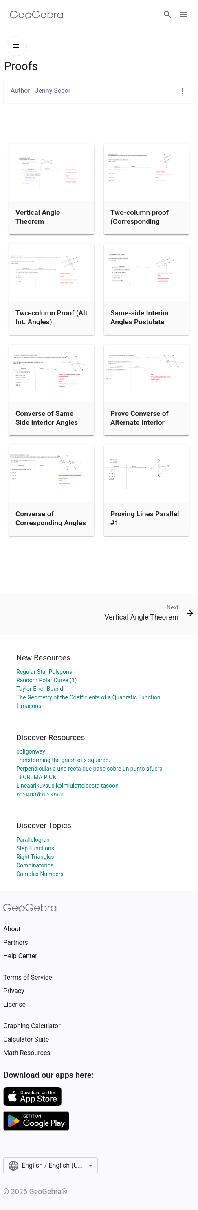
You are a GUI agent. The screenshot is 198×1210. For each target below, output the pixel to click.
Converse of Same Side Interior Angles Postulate (46, 422)
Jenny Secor (52, 90)
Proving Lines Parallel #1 (144, 518)
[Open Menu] (183, 15)
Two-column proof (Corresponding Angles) (139, 221)
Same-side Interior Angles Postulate (139, 317)
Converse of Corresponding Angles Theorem (50, 523)
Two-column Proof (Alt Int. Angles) (51, 317)
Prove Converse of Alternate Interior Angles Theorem (139, 422)
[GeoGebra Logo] (36, 15)
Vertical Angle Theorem (37, 216)
